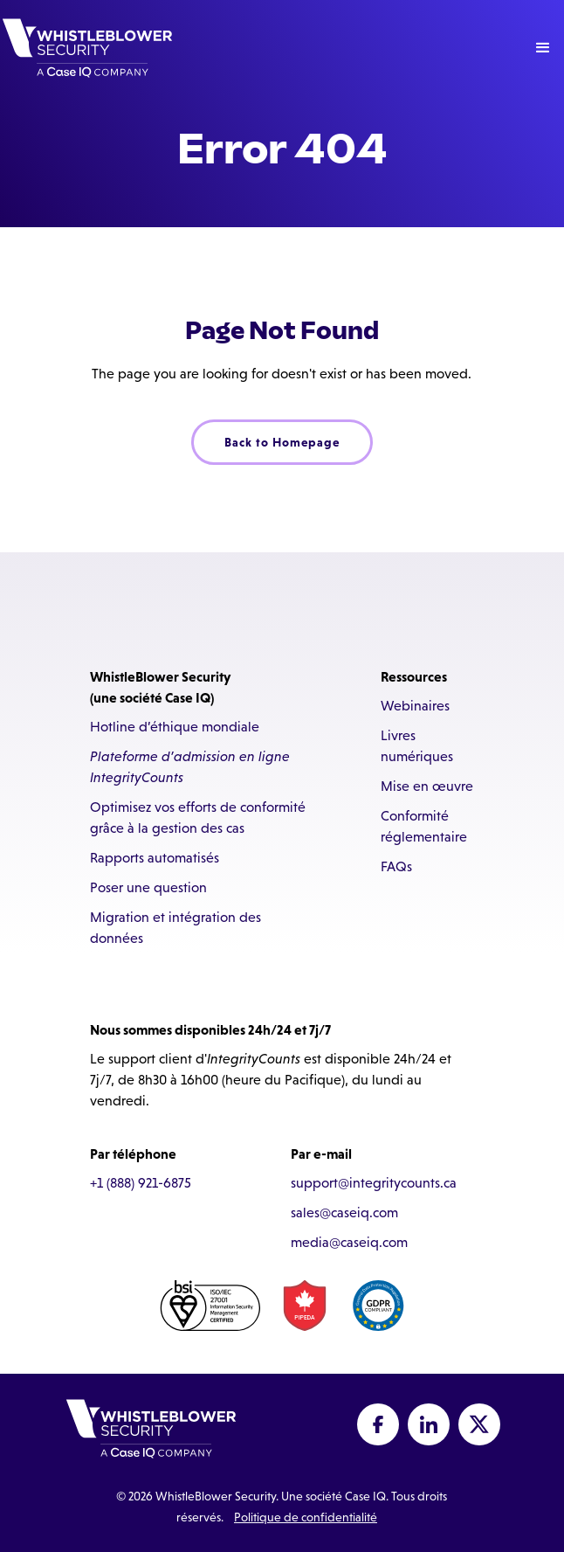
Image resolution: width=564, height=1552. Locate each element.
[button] (543, 48)
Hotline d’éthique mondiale (174, 726)
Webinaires (415, 705)
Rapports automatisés (154, 857)
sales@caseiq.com (344, 1212)
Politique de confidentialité (305, 1517)
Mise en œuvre (427, 786)
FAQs (396, 866)
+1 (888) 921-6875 (140, 1182)
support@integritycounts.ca (374, 1182)
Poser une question (148, 887)
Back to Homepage (282, 442)
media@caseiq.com (349, 1242)
